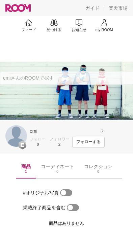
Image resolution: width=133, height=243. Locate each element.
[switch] (66, 192)
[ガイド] (92, 8)
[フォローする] (88, 142)
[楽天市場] (118, 8)
